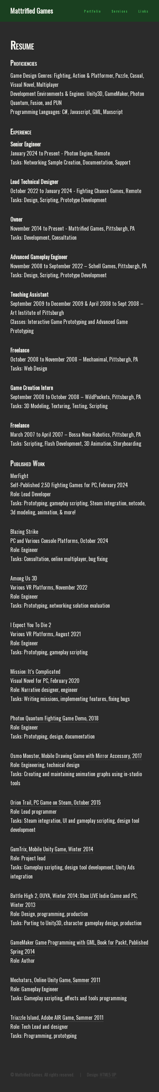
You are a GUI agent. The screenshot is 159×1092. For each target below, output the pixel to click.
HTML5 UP (108, 1075)
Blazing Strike (24, 531)
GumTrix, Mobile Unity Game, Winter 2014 (51, 849)
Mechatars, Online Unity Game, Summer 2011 (55, 980)
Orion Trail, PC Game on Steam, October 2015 (55, 802)
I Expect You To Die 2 (30, 625)
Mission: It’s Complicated (35, 671)
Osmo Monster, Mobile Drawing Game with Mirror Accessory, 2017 (76, 756)
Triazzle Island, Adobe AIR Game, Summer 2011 (56, 1017)
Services (119, 11)
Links (143, 11)
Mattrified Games (31, 11)
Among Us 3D (23, 578)
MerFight (19, 476)
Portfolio (92, 11)
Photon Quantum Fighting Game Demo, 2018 (54, 718)
